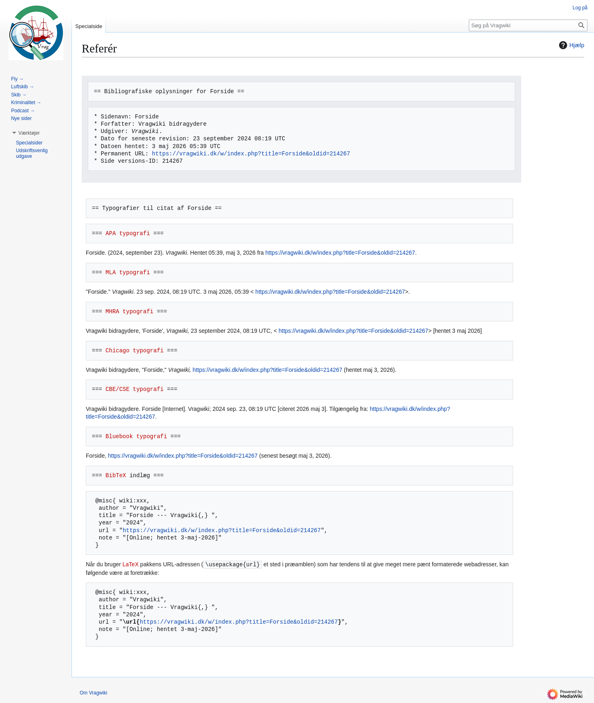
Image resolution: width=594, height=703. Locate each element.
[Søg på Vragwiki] (528, 25)
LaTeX (130, 564)
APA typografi (128, 233)
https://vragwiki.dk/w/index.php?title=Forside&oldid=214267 (251, 153)
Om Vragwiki (93, 693)
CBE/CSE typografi (135, 389)
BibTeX (116, 475)
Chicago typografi (135, 350)
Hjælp (570, 45)
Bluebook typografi (136, 436)
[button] (29, 133)
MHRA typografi (130, 311)
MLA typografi (128, 272)
